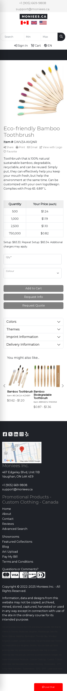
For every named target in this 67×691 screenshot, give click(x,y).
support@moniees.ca (32, 9)
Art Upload (10, 551)
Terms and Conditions (17, 561)
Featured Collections (17, 541)
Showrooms (10, 536)
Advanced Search (14, 529)
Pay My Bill (10, 556)
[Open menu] (59, 54)
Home (6, 509)
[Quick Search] (12, 37)
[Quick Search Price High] (49, 37)
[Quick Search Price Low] (32, 37)
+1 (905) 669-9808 (32, 3)
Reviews (8, 524)
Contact (8, 519)
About (6, 514)
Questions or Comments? (20, 569)
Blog (5, 546)
